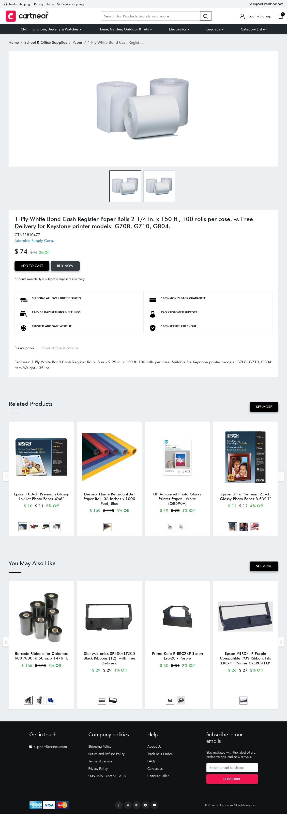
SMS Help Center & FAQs (107, 776)
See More (264, 407)
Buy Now (65, 266)
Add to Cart (32, 266)
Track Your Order (159, 754)
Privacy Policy (98, 768)
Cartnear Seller (158, 776)
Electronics (177, 29)
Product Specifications (59, 348)
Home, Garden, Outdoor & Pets (123, 29)
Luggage (213, 29)
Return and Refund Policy (106, 754)
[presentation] (6, 476)
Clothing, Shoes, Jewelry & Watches (49, 29)
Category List (254, 29)
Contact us (155, 768)
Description (24, 348)
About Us (154, 746)
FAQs (151, 761)
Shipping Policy (99, 746)
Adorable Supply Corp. (34, 240)
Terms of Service (100, 761)
